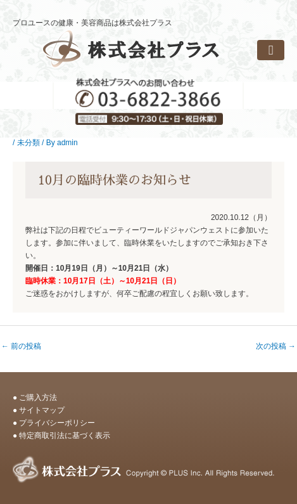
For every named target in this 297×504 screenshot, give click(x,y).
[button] (270, 50)
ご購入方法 (38, 397)
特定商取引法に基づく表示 (64, 435)
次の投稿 (276, 346)
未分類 (28, 142)
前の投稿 (21, 346)
